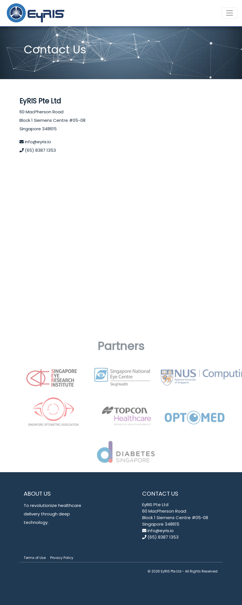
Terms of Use (35, 557)
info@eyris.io (35, 142)
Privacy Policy (61, 557)
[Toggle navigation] (229, 13)
